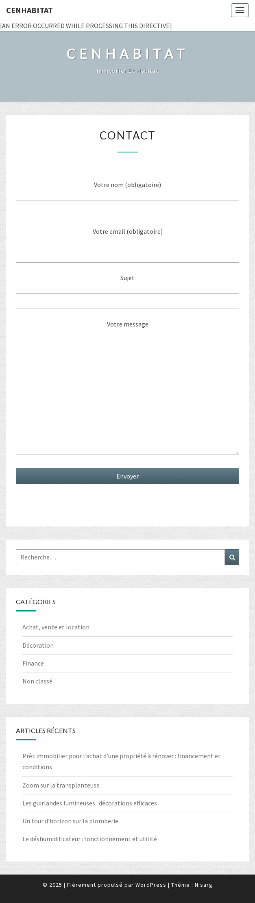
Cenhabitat (29, 10)
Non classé (37, 681)
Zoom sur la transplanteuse (61, 785)
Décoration (38, 645)
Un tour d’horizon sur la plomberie (70, 821)
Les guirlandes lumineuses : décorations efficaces (89, 803)
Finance (33, 663)
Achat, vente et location (55, 627)
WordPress (150, 884)
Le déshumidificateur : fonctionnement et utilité (89, 839)
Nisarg (204, 884)
